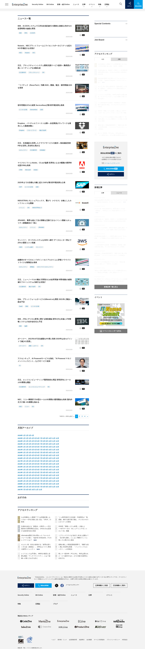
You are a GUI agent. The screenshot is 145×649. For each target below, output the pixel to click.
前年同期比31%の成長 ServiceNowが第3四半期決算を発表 (41, 105)
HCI (34, 53)
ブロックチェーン (34, 72)
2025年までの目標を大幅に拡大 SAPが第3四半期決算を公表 (41, 182)
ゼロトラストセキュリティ (45, 267)
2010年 (20, 481)
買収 (26, 306)
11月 (53, 438)
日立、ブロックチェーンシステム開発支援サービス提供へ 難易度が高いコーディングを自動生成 (44, 66)
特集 (99, 5)
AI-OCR (32, 33)
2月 (27, 435)
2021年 (20, 450)
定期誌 (107, 5)
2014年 (20, 469)
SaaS (20, 306)
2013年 (20, 472)
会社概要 (89, 639)
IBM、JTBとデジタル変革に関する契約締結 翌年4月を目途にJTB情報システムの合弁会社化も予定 (44, 320)
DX (43, 72)
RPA (26, 33)
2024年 (20, 441)
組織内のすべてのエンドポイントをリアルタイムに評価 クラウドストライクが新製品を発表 (44, 261)
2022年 (20, 447)
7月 (41, 438)
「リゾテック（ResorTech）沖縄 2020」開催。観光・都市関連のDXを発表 (45, 86)
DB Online (50, 4)
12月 (57, 438)
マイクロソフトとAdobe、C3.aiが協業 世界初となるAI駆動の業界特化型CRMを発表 (45, 164)
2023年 (20, 444)
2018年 (20, 458)
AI (19, 365)
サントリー (39, 247)
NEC (20, 53)
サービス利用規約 (99, 639)
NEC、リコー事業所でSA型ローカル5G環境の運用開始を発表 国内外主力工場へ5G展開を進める (45, 401)
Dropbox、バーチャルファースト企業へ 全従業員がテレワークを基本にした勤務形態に (44, 124)
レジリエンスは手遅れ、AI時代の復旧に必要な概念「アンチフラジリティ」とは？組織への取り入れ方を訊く (35, 556)
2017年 (20, 461)
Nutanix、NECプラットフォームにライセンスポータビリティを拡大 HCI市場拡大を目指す (45, 47)
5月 (35, 438)
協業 (26, 326)
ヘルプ (53, 639)
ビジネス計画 (23, 109)
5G (48, 387)
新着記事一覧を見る (111, 287)
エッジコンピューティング (37, 387)
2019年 (20, 455)
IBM (20, 33)
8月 (44, 438)
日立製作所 (22, 72)
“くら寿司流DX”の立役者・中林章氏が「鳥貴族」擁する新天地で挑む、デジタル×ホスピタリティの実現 (73, 519)
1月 (24, 435)
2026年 (20, 435)
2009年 (20, 484)
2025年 (20, 438)
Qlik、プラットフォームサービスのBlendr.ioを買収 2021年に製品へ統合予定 (45, 300)
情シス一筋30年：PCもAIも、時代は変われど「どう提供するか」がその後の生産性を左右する (73, 556)
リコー (27, 406)
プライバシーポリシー (113, 639)
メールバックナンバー (111, 163)
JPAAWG (41, 227)
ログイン (111, 174)
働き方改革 (42, 130)
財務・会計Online (63, 4)
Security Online (37, 4)
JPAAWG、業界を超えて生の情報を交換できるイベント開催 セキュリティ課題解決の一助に (44, 221)
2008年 (20, 487)
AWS (20, 247)
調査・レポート (33, 346)
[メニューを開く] (6, 4)
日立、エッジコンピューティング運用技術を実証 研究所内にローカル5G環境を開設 (44, 381)
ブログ (55, 604)
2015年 (20, 467)
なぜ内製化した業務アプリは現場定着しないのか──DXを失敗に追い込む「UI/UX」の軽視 (36, 519)
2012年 (20, 475)
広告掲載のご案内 (119, 585)
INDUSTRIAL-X (37, 207)
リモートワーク (31, 130)
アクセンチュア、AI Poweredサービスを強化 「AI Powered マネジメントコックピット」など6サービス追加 (44, 360)
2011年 (20, 478)
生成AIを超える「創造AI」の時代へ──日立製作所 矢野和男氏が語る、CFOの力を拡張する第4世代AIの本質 (36, 528)
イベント (92, 5)
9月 (47, 438)
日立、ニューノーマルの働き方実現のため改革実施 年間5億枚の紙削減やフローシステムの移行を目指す (45, 281)
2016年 (20, 464)
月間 (119, 59)
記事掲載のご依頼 (101, 585)
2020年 (20, 452)
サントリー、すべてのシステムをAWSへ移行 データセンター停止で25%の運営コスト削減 (44, 241)
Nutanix (27, 53)
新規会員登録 (110, 169)
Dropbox (21, 130)
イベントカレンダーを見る (110, 331)
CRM (20, 170)
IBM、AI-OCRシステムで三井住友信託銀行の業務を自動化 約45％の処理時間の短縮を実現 (45, 27)
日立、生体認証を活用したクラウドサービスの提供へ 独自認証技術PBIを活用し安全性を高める (44, 144)
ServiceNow (33, 109)
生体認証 (42, 150)
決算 (41, 109)
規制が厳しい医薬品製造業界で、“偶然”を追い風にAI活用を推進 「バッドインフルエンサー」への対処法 (73, 547)
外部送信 (124, 639)
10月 (50, 438)
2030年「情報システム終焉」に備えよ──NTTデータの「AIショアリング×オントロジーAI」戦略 (72, 528)
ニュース (76, 4)
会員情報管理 (73, 639)
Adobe (36, 170)
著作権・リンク (62, 639)
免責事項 (81, 639)
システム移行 (29, 247)
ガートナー (22, 346)
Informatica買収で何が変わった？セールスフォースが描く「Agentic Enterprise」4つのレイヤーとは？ (36, 538)
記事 (83, 5)
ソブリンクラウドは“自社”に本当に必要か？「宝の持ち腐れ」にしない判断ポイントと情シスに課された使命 (73, 538)
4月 (32, 435)
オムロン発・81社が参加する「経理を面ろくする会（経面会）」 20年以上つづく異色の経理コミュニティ (36, 547)
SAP (20, 187)
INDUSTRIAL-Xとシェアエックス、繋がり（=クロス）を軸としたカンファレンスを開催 (44, 202)
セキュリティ (23, 150)
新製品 (32, 267)
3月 (30, 435)
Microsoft (28, 170)
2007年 (20, 489)
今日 (102, 59)
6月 (38, 438)
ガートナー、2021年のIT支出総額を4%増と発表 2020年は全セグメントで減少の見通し (45, 340)
